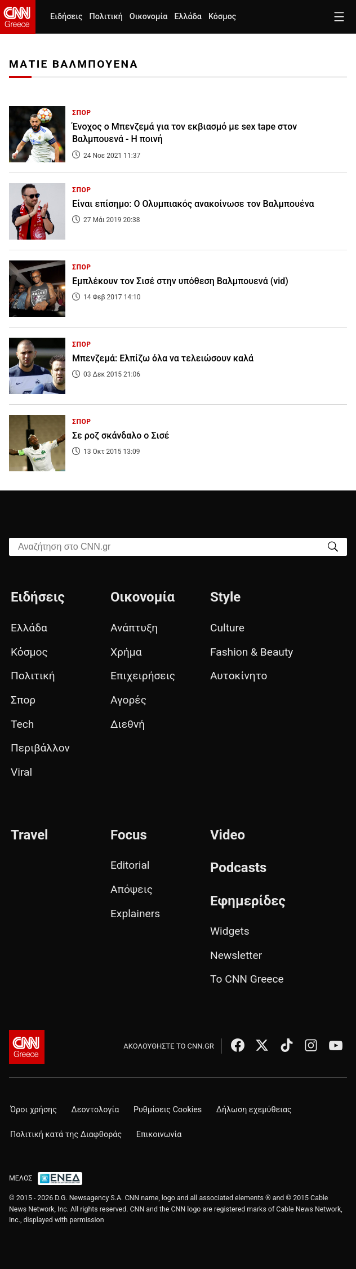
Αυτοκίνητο (238, 675)
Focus (128, 835)
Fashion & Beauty (251, 651)
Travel (29, 835)
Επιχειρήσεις (142, 675)
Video (227, 835)
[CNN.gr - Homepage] (17, 17)
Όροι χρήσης (33, 1110)
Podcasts (238, 868)
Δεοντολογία (95, 1110)
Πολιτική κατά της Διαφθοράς (66, 1134)
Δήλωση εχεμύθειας (254, 1110)
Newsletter (236, 955)
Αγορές (128, 699)
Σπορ (23, 699)
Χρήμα (126, 651)
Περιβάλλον (40, 747)
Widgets (230, 931)
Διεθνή (127, 724)
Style (225, 597)
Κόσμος (222, 16)
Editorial (130, 865)
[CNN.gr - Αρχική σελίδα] (26, 1047)
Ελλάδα (187, 16)
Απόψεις (131, 889)
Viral (21, 772)
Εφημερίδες (248, 901)
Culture (227, 627)
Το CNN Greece (247, 978)
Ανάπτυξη (134, 627)
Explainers (135, 913)
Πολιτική (105, 16)
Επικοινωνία (159, 1134)
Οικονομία (149, 16)
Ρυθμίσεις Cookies (168, 1110)
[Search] (333, 546)
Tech (22, 724)
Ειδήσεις (66, 16)
